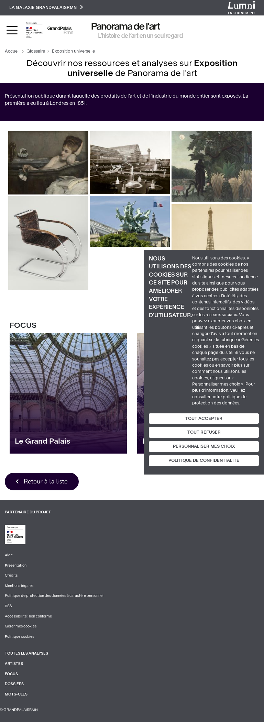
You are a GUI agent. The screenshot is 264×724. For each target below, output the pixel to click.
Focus (11, 675)
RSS (8, 607)
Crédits (11, 576)
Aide (9, 556)
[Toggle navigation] (12, 30)
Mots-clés (16, 696)
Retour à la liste (46, 482)
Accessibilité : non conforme (28, 617)
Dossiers (14, 686)
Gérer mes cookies (20, 628)
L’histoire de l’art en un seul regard (140, 36)
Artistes (14, 665)
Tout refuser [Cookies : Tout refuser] (204, 432)
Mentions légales (19, 587)
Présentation (15, 566)
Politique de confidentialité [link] (203, 460)
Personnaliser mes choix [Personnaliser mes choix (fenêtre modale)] (204, 446)
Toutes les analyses (26, 655)
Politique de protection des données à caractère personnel (54, 597)
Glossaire (35, 52)
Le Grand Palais (42, 441)
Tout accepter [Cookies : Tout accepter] (203, 418)
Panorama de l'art (125, 27)
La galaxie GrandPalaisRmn (47, 7)
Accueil (12, 52)
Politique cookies (19, 638)
